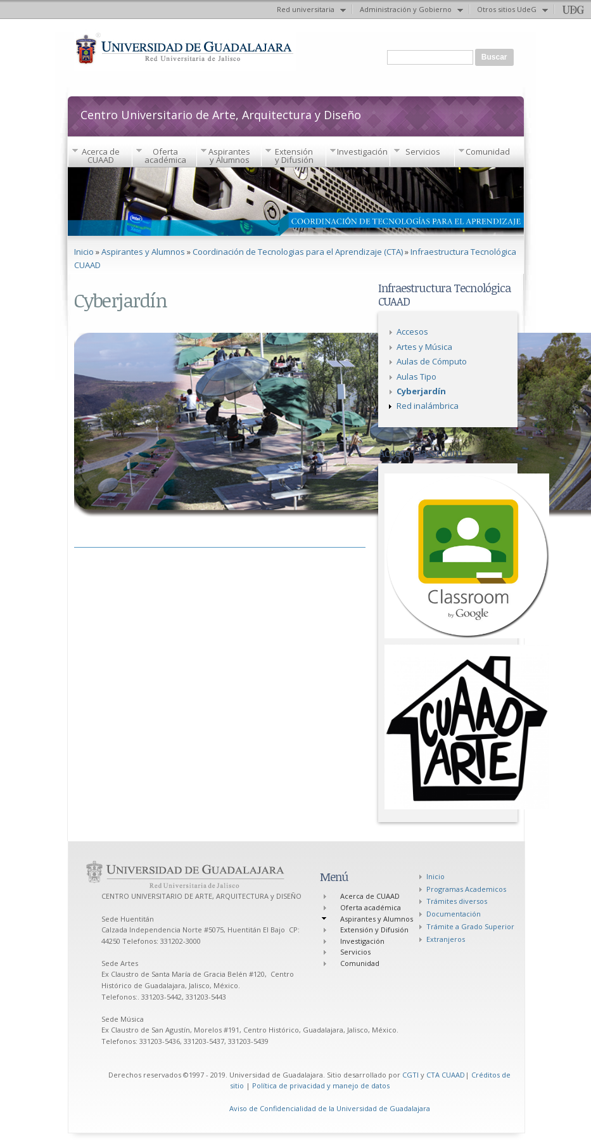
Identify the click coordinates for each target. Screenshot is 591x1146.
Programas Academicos (466, 889)
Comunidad (488, 151)
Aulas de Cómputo (432, 361)
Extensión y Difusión (294, 155)
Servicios (422, 151)
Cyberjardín (421, 391)
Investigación (362, 151)
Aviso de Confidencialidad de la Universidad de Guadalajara (329, 1108)
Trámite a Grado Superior (470, 926)
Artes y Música (424, 346)
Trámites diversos (456, 901)
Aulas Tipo (416, 376)
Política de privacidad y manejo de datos (321, 1085)
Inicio (84, 251)
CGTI (410, 1074)
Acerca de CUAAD (101, 155)
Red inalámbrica (428, 405)
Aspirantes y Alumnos (229, 155)
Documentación (453, 913)
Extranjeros (445, 939)
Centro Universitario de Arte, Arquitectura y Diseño (220, 113)
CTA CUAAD (445, 1074)
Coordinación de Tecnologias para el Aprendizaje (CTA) (298, 251)
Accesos (412, 331)
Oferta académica (165, 155)
